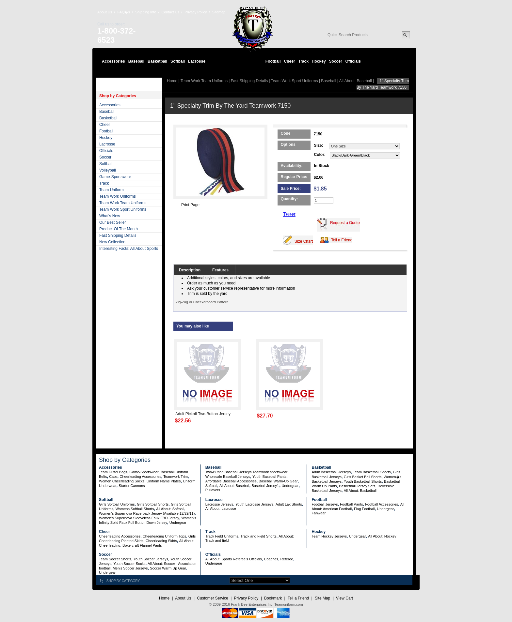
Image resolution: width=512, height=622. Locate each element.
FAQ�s (123, 12)
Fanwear (319, 513)
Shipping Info (145, 12)
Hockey (319, 61)
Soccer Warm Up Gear (168, 568)
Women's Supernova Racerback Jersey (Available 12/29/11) (147, 513)
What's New (109, 216)
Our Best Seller (112, 222)
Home (172, 81)
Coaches (271, 559)
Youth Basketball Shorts (363, 481)
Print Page (190, 205)
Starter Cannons (132, 486)
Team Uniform (111, 190)
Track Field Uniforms (221, 536)
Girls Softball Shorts (152, 504)
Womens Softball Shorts (135, 509)
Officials (353, 61)
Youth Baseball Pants (269, 476)
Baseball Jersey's (265, 486)
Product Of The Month (118, 229)
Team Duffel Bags (113, 472)
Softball (177, 61)
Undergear (289, 486)
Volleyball (107, 170)
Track (303, 61)
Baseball (136, 61)
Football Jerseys (325, 504)
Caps (113, 476)
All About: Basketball (360, 491)
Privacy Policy (195, 12)
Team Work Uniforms (117, 196)
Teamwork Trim (175, 476)
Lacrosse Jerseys (219, 504)
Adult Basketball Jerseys (331, 472)
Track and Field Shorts (258, 536)
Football (273, 61)
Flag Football (364, 509)
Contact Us (170, 12)
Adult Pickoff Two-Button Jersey (203, 414)
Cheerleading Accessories (140, 476)
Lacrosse (196, 61)
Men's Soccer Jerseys (130, 568)
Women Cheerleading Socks (121, 481)
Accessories (113, 61)
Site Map (322, 598)
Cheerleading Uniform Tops (164, 536)
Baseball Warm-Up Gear (278, 481)
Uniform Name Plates (164, 481)
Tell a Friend (298, 598)
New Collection (112, 242)
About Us (104, 12)
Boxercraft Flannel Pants (142, 545)
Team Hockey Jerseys (329, 536)
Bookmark (273, 598)
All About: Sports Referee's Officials (233, 559)
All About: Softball (170, 509)
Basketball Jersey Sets (357, 486)
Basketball (157, 61)
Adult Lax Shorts (289, 504)
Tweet (289, 214)
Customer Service (212, 598)
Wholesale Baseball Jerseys (227, 476)
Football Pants (351, 504)
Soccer (335, 61)
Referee (286, 559)
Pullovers (212, 490)
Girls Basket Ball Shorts (363, 477)
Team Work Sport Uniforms (122, 209)
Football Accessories (381, 504)
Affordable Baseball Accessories (231, 481)
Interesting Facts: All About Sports (128, 248)
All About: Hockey (382, 536)
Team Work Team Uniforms (122, 203)
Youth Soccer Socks (130, 564)
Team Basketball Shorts (372, 472)
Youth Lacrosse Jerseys (254, 504)
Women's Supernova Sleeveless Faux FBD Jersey (139, 518)
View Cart (344, 598)
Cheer (289, 61)
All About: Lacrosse (220, 508)
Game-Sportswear (115, 176)
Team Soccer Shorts (115, 559)
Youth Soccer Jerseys (151, 559)
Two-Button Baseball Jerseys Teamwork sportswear (246, 472)
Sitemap (218, 12)
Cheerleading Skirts (161, 541)
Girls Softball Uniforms (117, 504)
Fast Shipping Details (117, 235)
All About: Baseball (355, 81)
